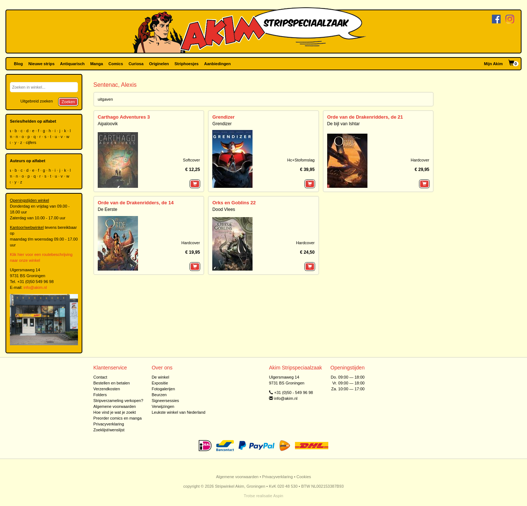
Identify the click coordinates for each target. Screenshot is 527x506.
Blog (18, 64)
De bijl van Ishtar (343, 123)
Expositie (160, 383)
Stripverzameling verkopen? (118, 400)
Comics (115, 64)
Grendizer (223, 117)
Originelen (159, 64)
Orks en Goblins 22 (234, 202)
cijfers (31, 142)
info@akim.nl (35, 287)
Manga (96, 64)
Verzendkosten (106, 389)
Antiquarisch (72, 64)
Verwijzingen (163, 406)
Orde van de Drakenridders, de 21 (365, 117)
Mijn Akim (493, 64)
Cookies (303, 477)
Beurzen (159, 394)
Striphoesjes (187, 64)
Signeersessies (165, 400)
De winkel (160, 377)
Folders (100, 394)
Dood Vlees (223, 209)
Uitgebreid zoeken (36, 101)
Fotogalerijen (163, 389)
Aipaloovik (108, 123)
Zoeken (68, 102)
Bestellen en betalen (111, 383)
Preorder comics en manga (117, 418)
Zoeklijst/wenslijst (108, 430)
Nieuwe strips (42, 64)
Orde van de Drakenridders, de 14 (135, 202)
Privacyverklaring (108, 424)
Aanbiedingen (217, 64)
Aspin (278, 496)
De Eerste (107, 209)
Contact (100, 377)
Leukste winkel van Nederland (178, 412)
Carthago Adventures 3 (124, 117)
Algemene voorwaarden (114, 406)
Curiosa (135, 64)
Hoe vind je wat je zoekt (114, 412)
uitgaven (105, 99)
